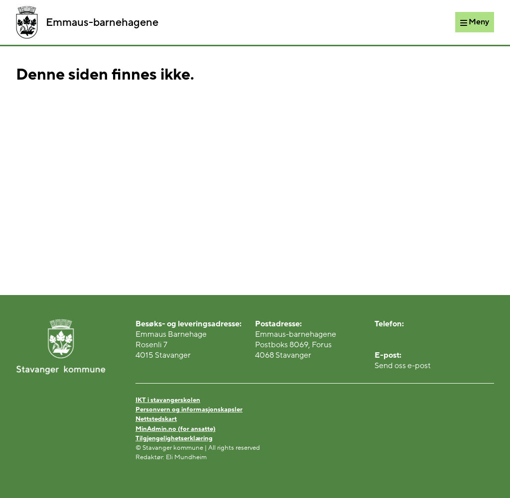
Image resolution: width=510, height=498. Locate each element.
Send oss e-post (403, 365)
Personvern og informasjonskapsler (189, 409)
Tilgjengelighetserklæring (174, 438)
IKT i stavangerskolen (167, 400)
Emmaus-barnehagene (87, 22)
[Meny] (474, 21)
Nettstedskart (156, 418)
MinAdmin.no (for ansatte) (175, 428)
